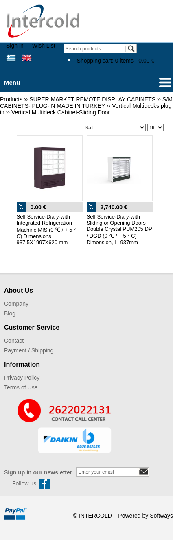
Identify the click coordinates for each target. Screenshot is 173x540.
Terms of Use (20, 387)
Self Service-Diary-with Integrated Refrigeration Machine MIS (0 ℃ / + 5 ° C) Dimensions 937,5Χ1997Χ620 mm (46, 229)
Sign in (15, 45)
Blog (9, 313)
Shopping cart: (116, 60)
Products (11, 99)
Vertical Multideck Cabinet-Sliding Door (60, 112)
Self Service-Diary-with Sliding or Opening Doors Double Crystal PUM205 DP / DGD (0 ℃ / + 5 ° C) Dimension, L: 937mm (119, 229)
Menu (12, 82)
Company (16, 303)
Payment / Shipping (28, 350)
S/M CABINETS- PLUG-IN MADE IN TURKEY (86, 102)
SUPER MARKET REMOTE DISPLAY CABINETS (92, 99)
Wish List (43, 45)
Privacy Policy (21, 377)
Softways (161, 515)
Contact (14, 340)
